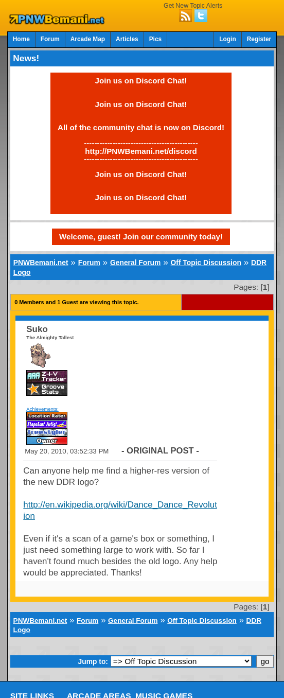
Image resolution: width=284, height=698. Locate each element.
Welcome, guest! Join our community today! (141, 236)
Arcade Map (87, 39)
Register (259, 39)
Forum (50, 39)
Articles (127, 39)
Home (21, 39)
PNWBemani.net (40, 262)
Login (227, 39)
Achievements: (42, 409)
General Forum (135, 262)
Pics (155, 39)
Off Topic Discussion (206, 262)
